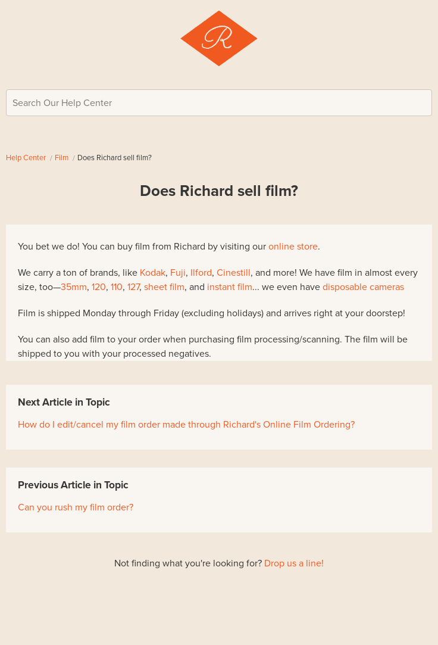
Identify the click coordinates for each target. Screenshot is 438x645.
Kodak (152, 273)
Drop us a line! (294, 563)
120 (99, 287)
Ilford (201, 273)
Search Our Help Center (62, 103)
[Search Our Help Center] (219, 102)
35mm (74, 287)
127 (133, 287)
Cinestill (234, 273)
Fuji (178, 273)
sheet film (164, 287)
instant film (229, 287)
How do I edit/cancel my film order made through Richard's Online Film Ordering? (186, 425)
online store (293, 247)
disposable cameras (363, 287)
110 (117, 287)
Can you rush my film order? (75, 507)
